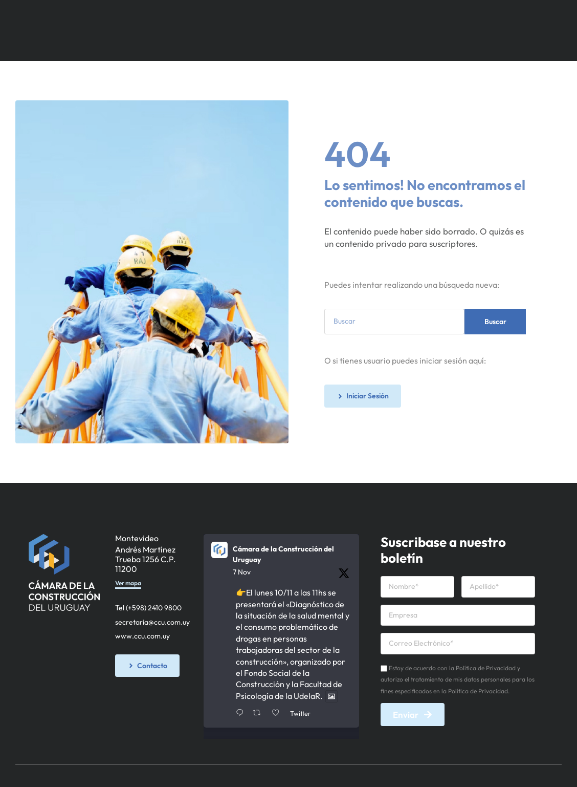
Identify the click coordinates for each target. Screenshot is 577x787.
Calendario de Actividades (445, 15)
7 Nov (242, 572)
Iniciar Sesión (337, 45)
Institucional (179, 15)
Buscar (495, 321)
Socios (227, 15)
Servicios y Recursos (290, 15)
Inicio (133, 15)
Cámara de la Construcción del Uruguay (283, 554)
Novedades (362, 15)
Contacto (524, 15)
